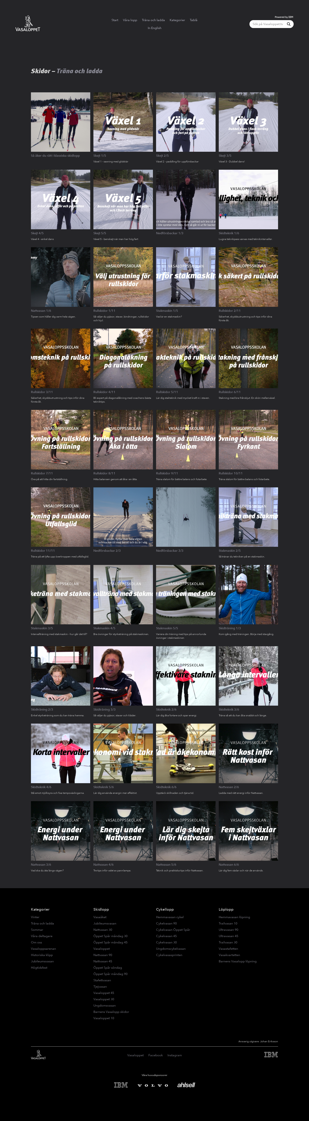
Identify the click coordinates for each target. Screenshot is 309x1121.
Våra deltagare (41, 936)
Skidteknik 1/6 (229, 233)
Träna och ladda (153, 20)
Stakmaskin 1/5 (167, 311)
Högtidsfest (39, 967)
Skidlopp (101, 909)
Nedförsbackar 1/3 (169, 233)
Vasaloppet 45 (103, 993)
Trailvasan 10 (228, 923)
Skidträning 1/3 (230, 628)
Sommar (37, 930)
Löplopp (226, 909)
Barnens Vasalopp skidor (111, 1012)
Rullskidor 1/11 (104, 311)
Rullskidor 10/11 (231, 473)
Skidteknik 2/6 (166, 709)
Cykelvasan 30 (166, 942)
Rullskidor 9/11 (167, 473)
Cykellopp (165, 909)
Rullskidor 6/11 (230, 392)
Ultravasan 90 (228, 930)
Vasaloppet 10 (103, 1018)
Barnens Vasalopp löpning (238, 961)
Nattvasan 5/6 (166, 864)
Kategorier (177, 20)
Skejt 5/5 (99, 233)
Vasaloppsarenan (43, 949)
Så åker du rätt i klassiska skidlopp (55, 155)
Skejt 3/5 (225, 155)
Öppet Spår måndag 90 (110, 974)
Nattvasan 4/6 (103, 864)
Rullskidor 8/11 (104, 473)
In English (154, 28)
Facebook (155, 1055)
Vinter (35, 917)
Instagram (175, 1055)
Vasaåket (99, 917)
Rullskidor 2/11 (230, 311)
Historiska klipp (42, 955)
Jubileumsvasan (42, 961)
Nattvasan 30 (102, 930)
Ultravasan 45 (228, 936)
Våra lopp (130, 20)
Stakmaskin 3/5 (42, 628)
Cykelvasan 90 (166, 923)
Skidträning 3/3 (104, 709)
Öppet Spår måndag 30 (110, 936)
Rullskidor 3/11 (42, 392)
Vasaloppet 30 (103, 999)
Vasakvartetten (229, 955)
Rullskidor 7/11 (42, 473)
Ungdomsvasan (104, 1005)
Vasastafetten (228, 949)
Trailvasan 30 (228, 942)
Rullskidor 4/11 (104, 392)
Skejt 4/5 (37, 233)
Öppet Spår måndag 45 (110, 942)
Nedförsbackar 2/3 (107, 551)
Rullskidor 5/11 (167, 392)
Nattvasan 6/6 (229, 864)
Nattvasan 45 (102, 961)
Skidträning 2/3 (42, 709)
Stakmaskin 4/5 (104, 628)
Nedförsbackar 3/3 (169, 551)
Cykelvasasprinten (169, 955)
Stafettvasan (102, 980)
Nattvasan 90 (102, 955)
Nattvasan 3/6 (41, 864)
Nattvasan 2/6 (229, 787)
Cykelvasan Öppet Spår (173, 930)
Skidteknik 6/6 (166, 787)
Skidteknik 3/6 (229, 709)
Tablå (193, 20)
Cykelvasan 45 (166, 936)
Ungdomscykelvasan (171, 949)
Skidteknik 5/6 (103, 787)
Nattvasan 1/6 (41, 311)
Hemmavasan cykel (170, 917)
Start (115, 20)
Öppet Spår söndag (107, 967)
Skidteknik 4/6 (41, 787)
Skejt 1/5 (99, 155)
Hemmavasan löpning (234, 917)
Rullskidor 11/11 (43, 551)
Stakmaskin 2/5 (230, 551)
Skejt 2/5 (162, 155)
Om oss (36, 942)
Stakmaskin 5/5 (167, 628)
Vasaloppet (101, 949)
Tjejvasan (100, 986)
